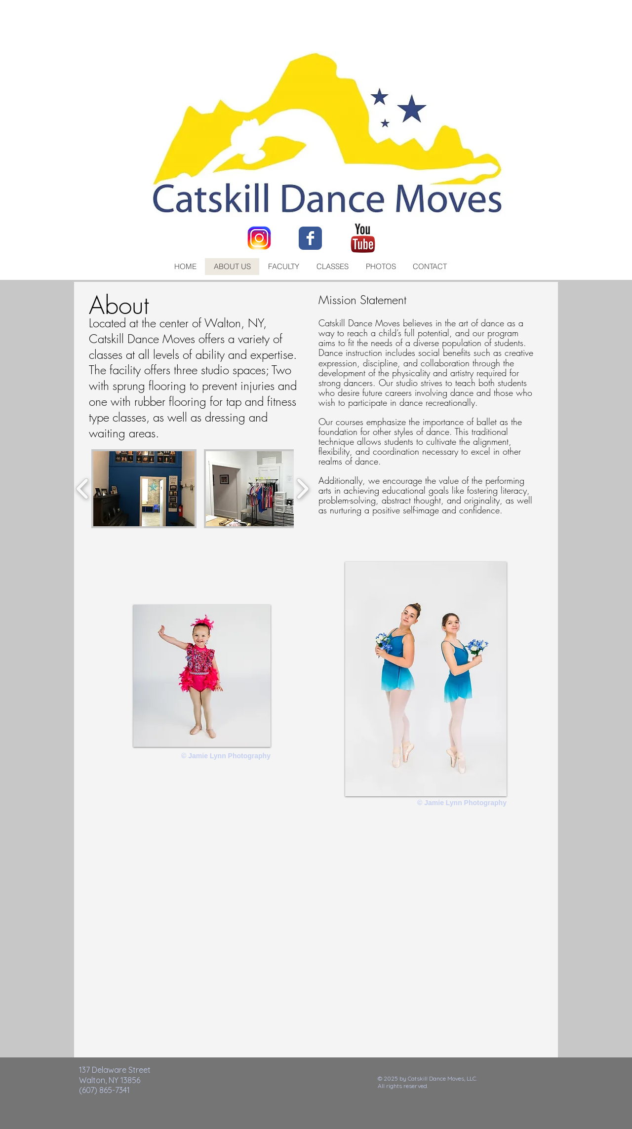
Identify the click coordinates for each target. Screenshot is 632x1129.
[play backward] (83, 488)
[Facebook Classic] (310, 238)
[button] (144, 488)
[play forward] (302, 488)
